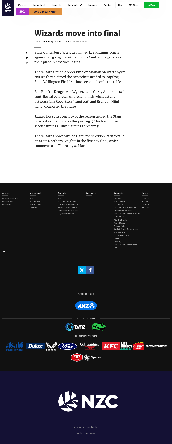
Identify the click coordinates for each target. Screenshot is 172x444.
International (39, 5)
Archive (108, 5)
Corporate (93, 5)
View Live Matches (10, 198)
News (120, 5)
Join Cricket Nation (45, 11)
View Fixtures (7, 201)
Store (135, 5)
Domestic (57, 5)
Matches (23, 5)
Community (75, 5)
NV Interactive (89, 433)
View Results (7, 204)
